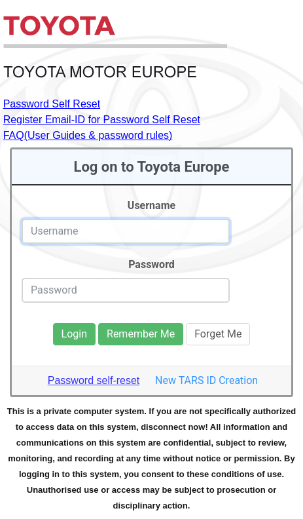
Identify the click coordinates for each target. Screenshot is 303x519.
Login (74, 334)
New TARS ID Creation (206, 380)
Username (151, 205)
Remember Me (141, 334)
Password (151, 264)
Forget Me (217, 334)
